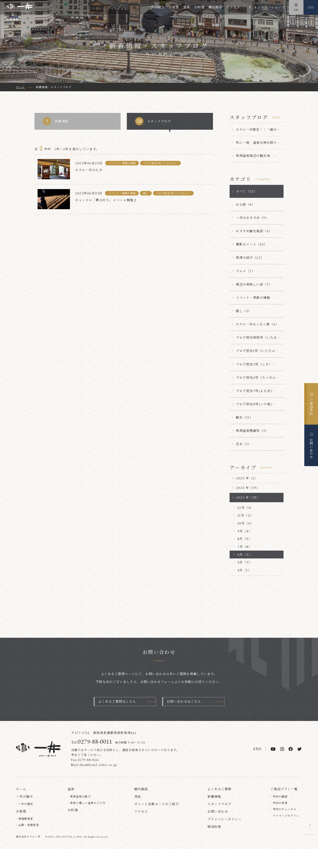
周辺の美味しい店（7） (254, 284)
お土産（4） (245, 204)
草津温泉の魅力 (80, 797)
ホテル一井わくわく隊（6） (257, 324)
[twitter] (299, 749)
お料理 (199, 7)
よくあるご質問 (219, 789)
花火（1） (243, 444)
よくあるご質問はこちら (117, 702)
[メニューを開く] (310, 7)
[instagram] (282, 749)
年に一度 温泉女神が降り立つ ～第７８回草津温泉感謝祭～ (256, 144)
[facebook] (291, 749)
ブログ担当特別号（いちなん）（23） (256, 339)
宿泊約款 (214, 827)
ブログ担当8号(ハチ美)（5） (254, 406)
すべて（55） (246, 191)
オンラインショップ (269, 7)
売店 (137, 797)
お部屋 (174, 7)
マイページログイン (286, 816)
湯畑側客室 (25, 819)
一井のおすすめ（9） (252, 217)
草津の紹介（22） (250, 257)
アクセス (233, 7)
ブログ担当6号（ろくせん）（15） (257, 379)
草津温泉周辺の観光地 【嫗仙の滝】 (255, 157)
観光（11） (244, 417)
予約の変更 (280, 803)
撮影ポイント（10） (251, 244)
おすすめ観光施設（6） (254, 231)
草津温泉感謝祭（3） (252, 430)
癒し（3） (244, 311)
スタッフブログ (153, 121)
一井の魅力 (156, 7)
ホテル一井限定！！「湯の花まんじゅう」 (258, 131)
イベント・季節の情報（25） (253, 299)
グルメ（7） (245, 271)
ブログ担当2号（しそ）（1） (254, 366)
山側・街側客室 (28, 825)
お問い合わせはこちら (184, 702)
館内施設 (215, 7)
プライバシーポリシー (224, 819)
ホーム (21, 789)
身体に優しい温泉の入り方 (88, 803)
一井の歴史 (25, 804)
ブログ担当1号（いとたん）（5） (257, 352)
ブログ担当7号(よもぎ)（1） (254, 392)
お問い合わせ (217, 812)
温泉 (186, 7)
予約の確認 (280, 797)
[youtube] (273, 749)
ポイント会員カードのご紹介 (156, 804)
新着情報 (55, 121)
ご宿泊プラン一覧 (284, 789)
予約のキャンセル (284, 809)
